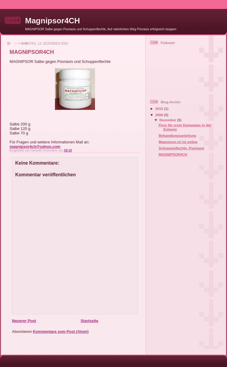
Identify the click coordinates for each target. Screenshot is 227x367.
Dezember (168, 120)
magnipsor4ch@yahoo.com (35, 146)
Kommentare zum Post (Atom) (60, 331)
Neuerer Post (24, 321)
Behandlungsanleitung (177, 135)
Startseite (89, 321)
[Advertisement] (174, 258)
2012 (159, 108)
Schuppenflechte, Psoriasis (181, 148)
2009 (159, 115)
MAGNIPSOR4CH (173, 154)
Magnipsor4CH (52, 20)
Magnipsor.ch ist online (178, 142)
